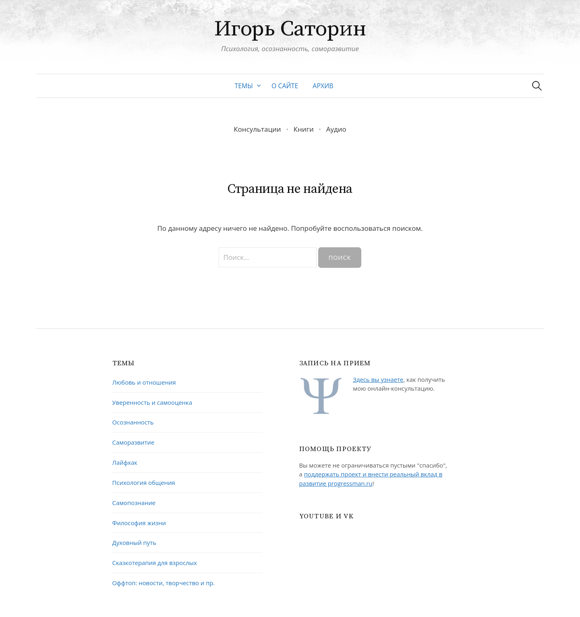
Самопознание (134, 503)
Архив (323, 85)
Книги (304, 129)
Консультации (257, 129)
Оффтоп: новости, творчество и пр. (163, 583)
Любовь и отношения (144, 382)
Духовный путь (134, 542)
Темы (243, 85)
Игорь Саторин (290, 29)
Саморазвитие (133, 442)
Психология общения (143, 482)
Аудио (336, 129)
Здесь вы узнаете (378, 379)
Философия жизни (139, 523)
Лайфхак (125, 462)
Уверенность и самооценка (152, 402)
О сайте (284, 85)
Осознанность (133, 422)
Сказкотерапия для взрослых (154, 563)
